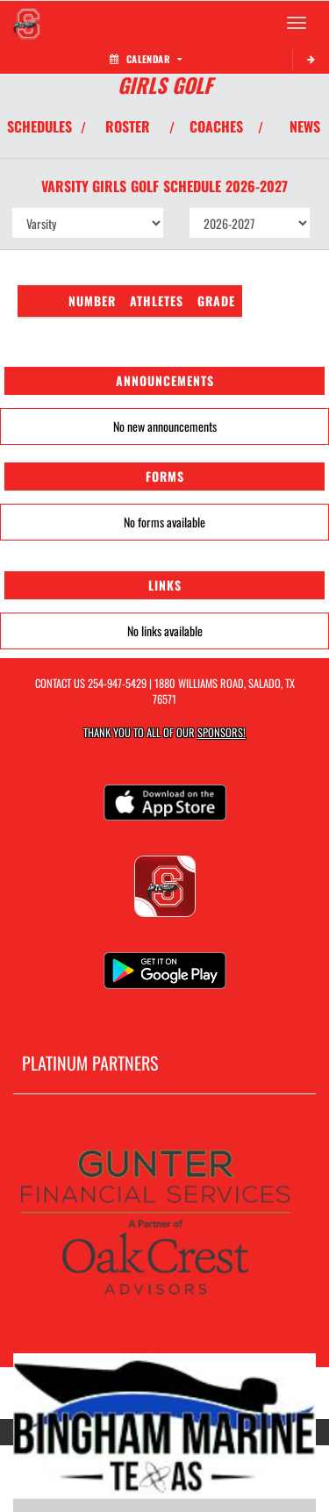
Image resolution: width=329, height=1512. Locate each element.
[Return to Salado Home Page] (26, 23)
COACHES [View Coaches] (216, 126)
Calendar (146, 59)
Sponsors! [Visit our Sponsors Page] (221, 732)
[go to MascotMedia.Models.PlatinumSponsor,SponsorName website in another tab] (164, 1225)
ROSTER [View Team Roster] (127, 126)
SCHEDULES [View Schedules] (39, 126)
